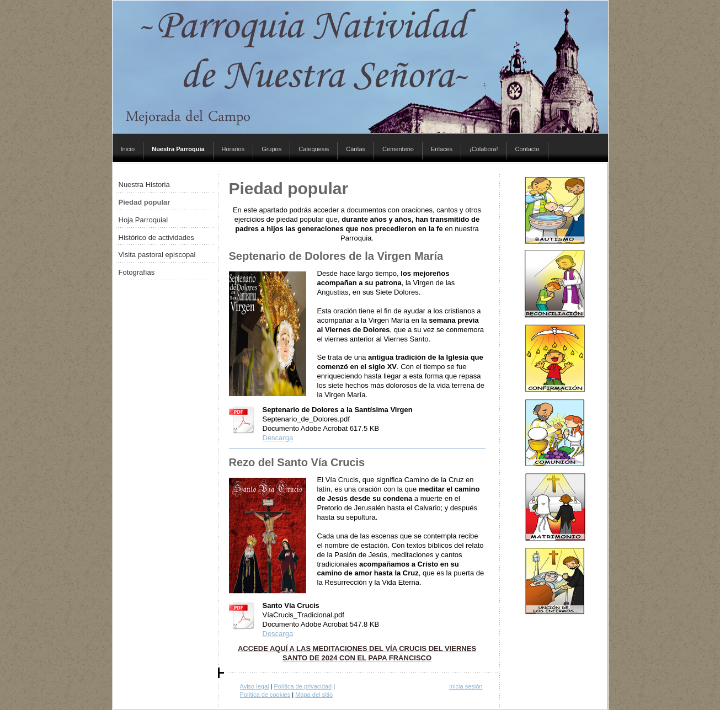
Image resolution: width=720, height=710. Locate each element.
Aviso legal (254, 686)
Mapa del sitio (314, 694)
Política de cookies (265, 694)
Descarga (278, 438)
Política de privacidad (303, 686)
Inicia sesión (466, 686)
